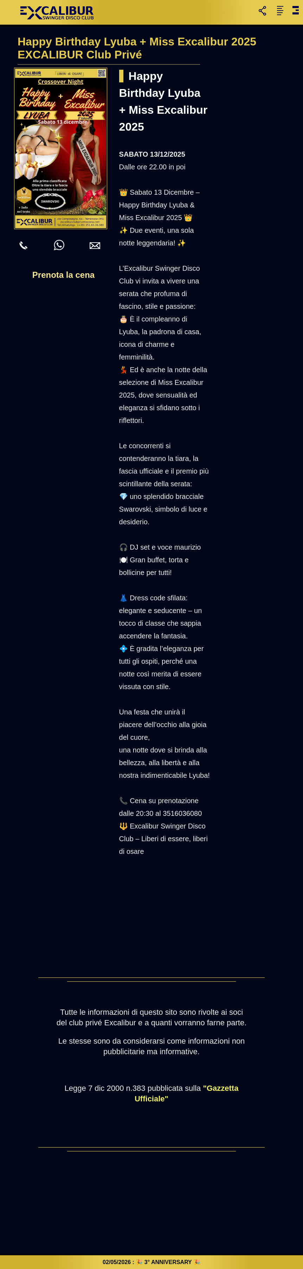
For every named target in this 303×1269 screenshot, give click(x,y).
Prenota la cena (63, 275)
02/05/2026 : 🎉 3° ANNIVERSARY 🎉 (151, 1262)
